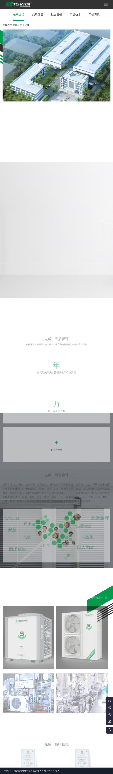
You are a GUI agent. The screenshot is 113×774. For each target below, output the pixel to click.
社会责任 (56, 14)
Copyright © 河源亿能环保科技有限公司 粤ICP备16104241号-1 (31, 770)
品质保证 (37, 14)
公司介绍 (18, 14)
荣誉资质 (94, 14)
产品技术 (75, 14)
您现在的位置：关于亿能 (16, 25)
